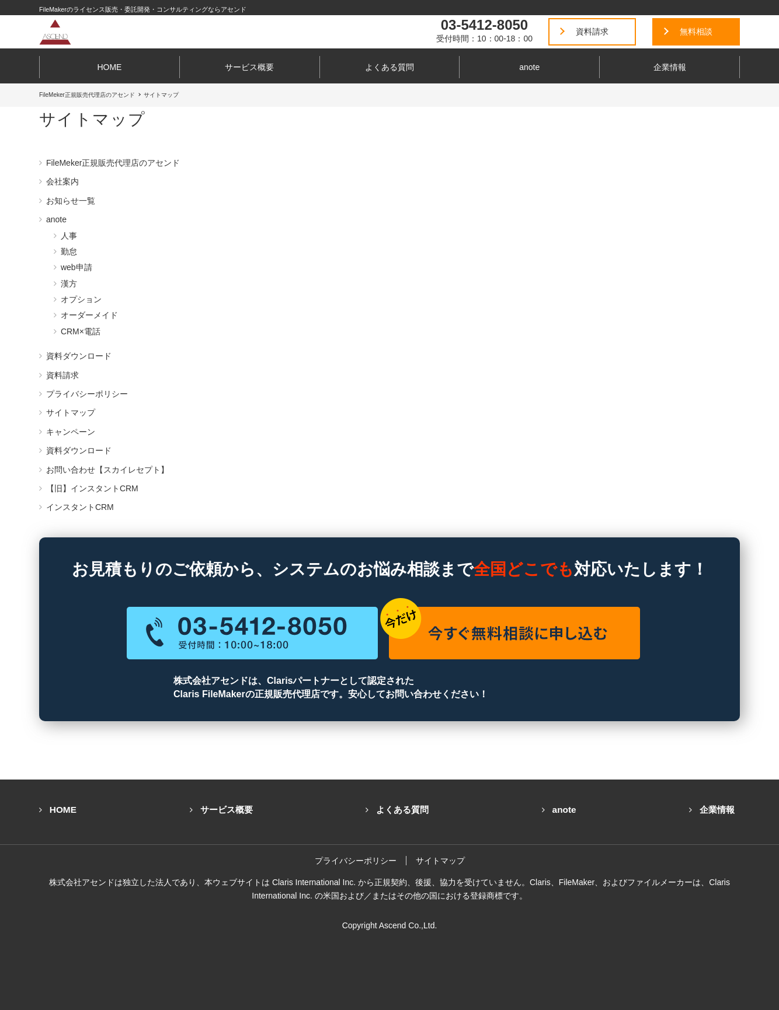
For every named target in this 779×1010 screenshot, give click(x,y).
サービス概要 (249, 67)
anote (529, 67)
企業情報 (669, 67)
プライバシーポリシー (87, 394)
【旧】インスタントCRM (92, 488)
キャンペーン (70, 431)
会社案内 (62, 181)
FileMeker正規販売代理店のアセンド (113, 162)
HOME (109, 67)
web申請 (76, 267)
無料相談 (696, 31)
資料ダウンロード (79, 356)
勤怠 (69, 251)
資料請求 (592, 31)
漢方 (69, 283)
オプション (81, 299)
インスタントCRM (80, 507)
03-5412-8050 (484, 25)
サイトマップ (70, 412)
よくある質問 (389, 67)
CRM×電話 (80, 331)
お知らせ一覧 (70, 200)
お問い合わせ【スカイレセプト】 (107, 469)
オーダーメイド (89, 315)
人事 (69, 235)
